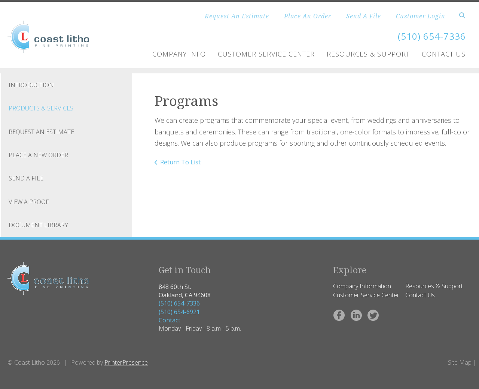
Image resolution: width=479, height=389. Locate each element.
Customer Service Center (266, 53)
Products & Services (41, 108)
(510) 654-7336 (179, 303)
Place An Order (307, 16)
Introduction (31, 85)
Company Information (362, 286)
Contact (169, 320)
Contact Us (444, 53)
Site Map (460, 362)
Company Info (179, 53)
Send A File (363, 16)
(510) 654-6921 (179, 312)
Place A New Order (38, 155)
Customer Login (420, 16)
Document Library (38, 225)
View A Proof (29, 202)
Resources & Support (368, 53)
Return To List (180, 162)
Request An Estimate (237, 16)
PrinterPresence (126, 362)
